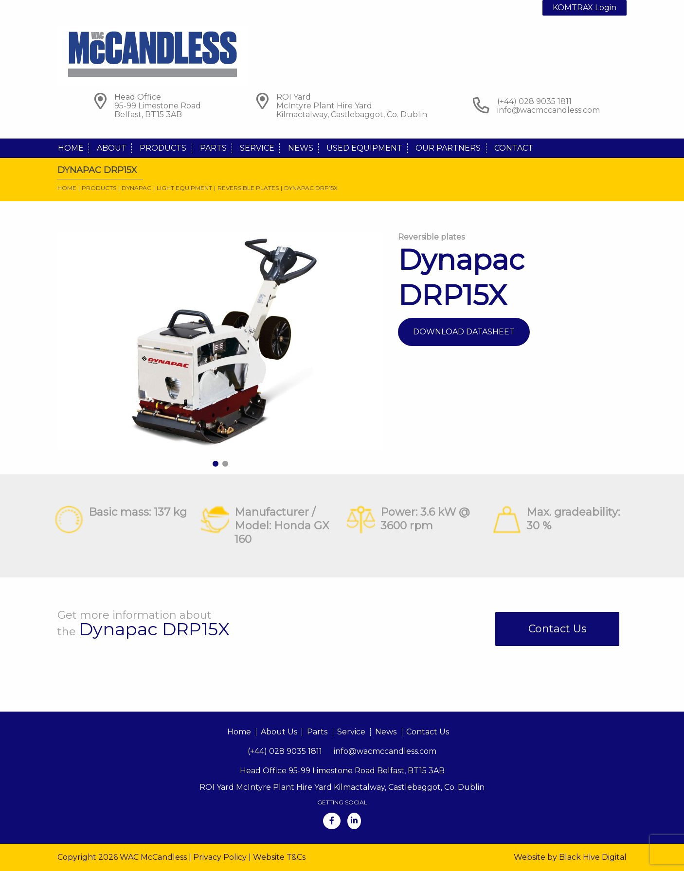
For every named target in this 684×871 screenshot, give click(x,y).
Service (257, 148)
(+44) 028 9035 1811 (285, 751)
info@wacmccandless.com (548, 110)
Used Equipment (364, 148)
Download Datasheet (464, 331)
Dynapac (136, 188)
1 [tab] (215, 464)
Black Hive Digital (593, 857)
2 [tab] (225, 464)
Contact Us (557, 628)
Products (163, 148)
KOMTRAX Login (584, 7)
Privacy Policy (220, 857)
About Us (279, 731)
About (111, 148)
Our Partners (448, 148)
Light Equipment (184, 188)
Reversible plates (248, 188)
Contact (513, 148)
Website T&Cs (279, 857)
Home (71, 148)
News (300, 148)
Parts (213, 148)
